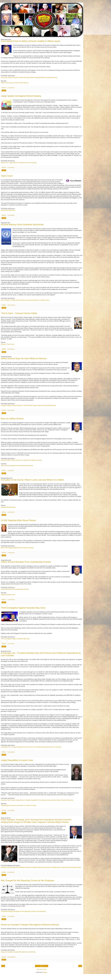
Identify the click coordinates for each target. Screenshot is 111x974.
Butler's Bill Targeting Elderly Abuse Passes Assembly (17, 547)
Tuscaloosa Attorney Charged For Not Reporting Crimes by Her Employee (23, 911)
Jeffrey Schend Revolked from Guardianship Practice (17, 465)
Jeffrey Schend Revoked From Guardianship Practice (26, 562)
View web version (41, 969)
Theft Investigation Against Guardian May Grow (23, 608)
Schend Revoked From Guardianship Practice (15, 589)
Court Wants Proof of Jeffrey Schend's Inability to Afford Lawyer (30, 41)
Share (3, 90)
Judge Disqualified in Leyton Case (17, 760)
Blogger (45, 972)
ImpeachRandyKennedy (8, 507)
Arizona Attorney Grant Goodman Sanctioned (22, 224)
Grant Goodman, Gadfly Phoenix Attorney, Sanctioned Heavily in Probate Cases (25, 300)
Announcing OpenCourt (8, 210)
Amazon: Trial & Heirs (7, 344)
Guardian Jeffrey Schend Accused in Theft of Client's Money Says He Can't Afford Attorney (28, 405)
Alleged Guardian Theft (8, 594)
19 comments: (11, 305)
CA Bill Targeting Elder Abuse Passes (18, 520)
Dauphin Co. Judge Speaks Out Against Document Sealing (19, 162)
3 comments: (11, 87)
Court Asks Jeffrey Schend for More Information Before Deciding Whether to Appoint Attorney (29, 77)
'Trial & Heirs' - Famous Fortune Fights (19, 313)
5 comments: (11, 410)
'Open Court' (7, 176)
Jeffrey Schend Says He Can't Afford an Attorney (23, 358)
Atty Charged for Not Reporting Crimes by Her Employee (27, 880)
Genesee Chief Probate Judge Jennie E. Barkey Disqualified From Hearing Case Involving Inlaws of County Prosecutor (37, 800)
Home (41, 966)
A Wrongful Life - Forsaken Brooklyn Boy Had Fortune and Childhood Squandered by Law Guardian (31, 747)
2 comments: (11, 167)
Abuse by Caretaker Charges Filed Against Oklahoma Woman (30, 924)
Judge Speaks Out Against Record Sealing (21, 96)
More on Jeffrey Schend (12, 418)
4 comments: (11, 215)
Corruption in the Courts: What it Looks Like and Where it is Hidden (32, 480)
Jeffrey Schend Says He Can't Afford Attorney (14, 83)
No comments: (11, 957)
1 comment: (10, 470)
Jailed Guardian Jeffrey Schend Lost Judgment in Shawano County (21, 460)
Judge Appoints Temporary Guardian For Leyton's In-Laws (18, 805)
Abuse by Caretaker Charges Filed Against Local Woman (18, 952)
